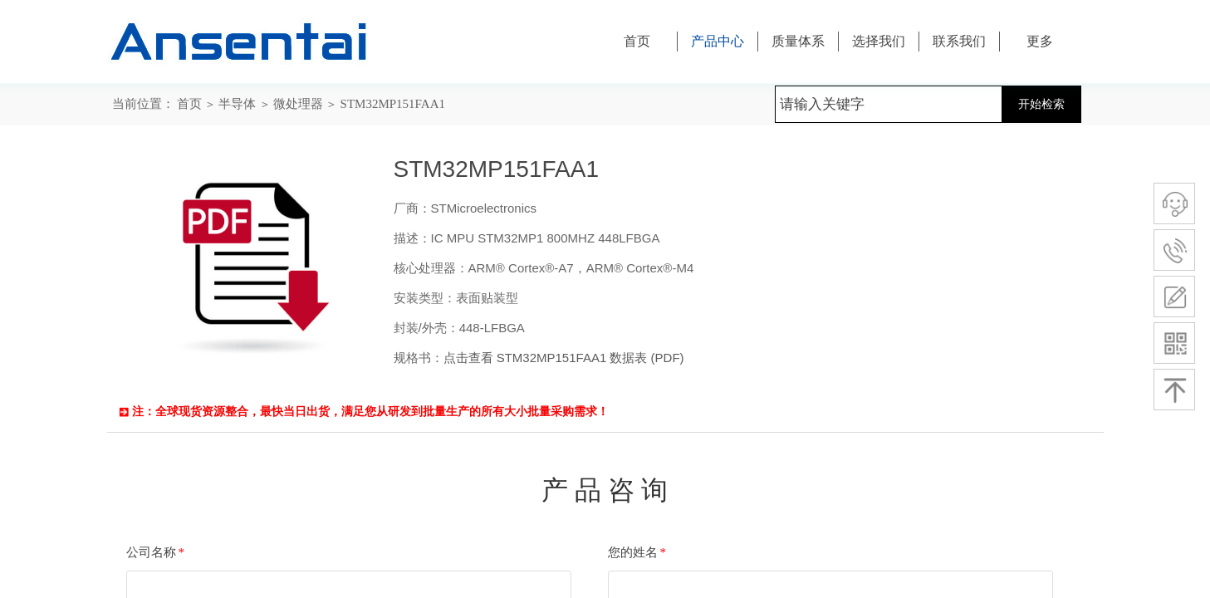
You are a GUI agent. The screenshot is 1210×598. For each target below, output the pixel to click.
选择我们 (878, 41)
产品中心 (717, 41)
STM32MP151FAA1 (392, 103)
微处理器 (298, 103)
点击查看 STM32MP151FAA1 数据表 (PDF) (563, 357)
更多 (1039, 41)
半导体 (237, 103)
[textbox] (888, 104)
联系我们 (959, 41)
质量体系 (798, 41)
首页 (189, 103)
